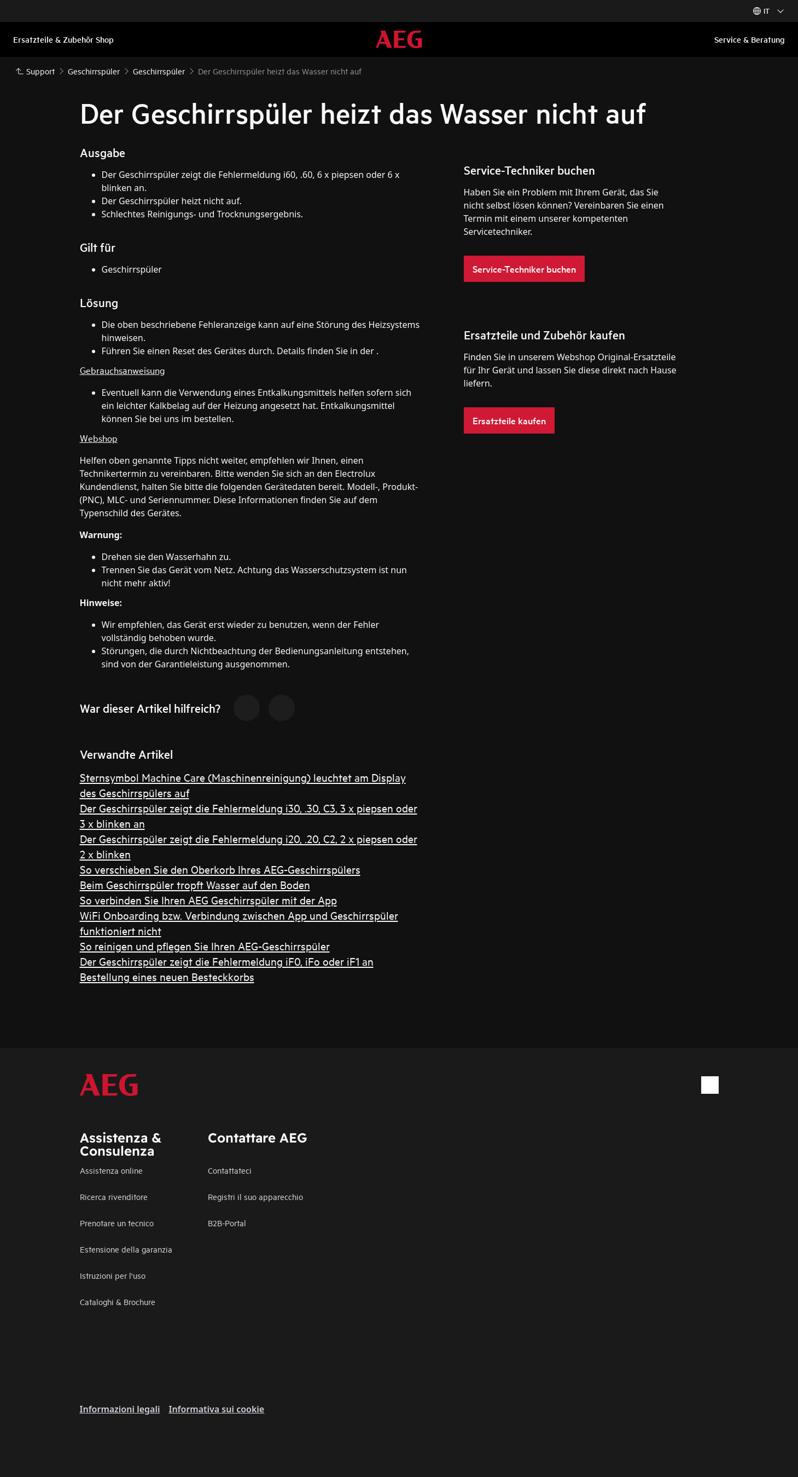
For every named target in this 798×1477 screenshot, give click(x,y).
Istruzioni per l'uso (112, 1275)
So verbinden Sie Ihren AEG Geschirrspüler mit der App (208, 900)
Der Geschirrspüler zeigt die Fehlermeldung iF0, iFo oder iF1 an (227, 961)
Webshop (99, 437)
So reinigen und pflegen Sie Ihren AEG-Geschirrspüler (205, 946)
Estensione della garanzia (126, 1249)
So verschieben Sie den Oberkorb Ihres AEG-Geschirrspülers (220, 869)
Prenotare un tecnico (117, 1223)
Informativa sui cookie (216, 1409)
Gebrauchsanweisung (122, 370)
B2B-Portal (227, 1223)
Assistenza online (111, 1170)
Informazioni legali (120, 1409)
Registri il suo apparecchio (255, 1196)
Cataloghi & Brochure (117, 1301)
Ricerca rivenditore (114, 1196)
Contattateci (230, 1170)
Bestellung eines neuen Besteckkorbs (167, 976)
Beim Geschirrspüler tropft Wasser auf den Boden (195, 884)
